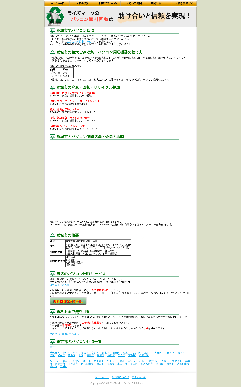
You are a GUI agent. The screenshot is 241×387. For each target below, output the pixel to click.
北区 (81, 355)
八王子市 (54, 361)
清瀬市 (159, 363)
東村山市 (153, 361)
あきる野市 (147, 363)
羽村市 (63, 366)
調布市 (87, 361)
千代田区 (54, 352)
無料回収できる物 (59, 284)
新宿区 (84, 352)
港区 (75, 352)
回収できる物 (139, 377)
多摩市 (165, 361)
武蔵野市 (177, 361)
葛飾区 (132, 355)
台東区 (105, 352)
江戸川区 (144, 355)
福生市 (53, 366)
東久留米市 (87, 363)
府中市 (76, 361)
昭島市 (100, 363)
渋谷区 (181, 352)
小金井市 (73, 363)
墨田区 (116, 352)
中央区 (66, 352)
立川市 (142, 361)
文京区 (95, 352)
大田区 (158, 352)
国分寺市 (60, 363)
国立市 (170, 363)
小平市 (110, 361)
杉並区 (61, 355)
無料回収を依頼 (120, 377)
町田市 (66, 361)
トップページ (102, 377)
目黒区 (147, 352)
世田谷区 (169, 352)
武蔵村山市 (183, 363)
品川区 (137, 352)
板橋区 (100, 355)
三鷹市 (121, 361)
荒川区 (90, 355)
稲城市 (110, 363)
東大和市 (122, 363)
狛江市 (134, 363)
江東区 (126, 352)
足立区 (121, 355)
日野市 (131, 361)
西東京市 (99, 361)
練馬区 (111, 355)
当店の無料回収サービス (80, 41)
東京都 (53, 347)
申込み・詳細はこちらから (64, 333)
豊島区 (71, 355)
